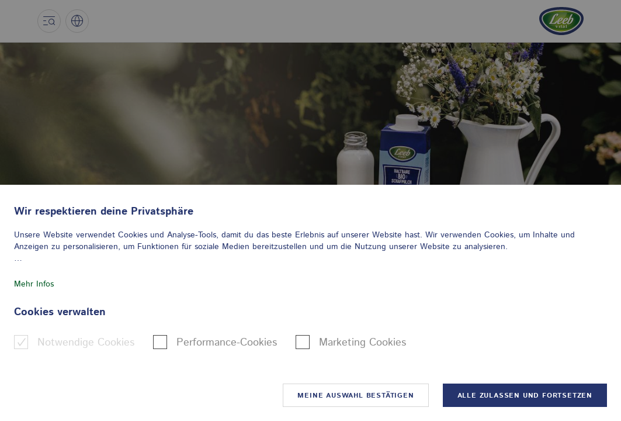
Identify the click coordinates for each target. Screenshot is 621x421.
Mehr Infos (34, 284)
